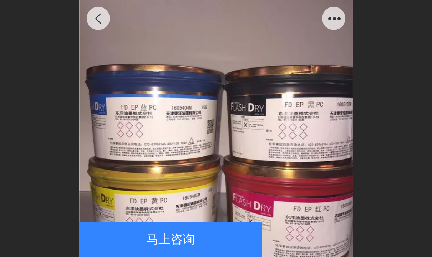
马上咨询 (170, 239)
